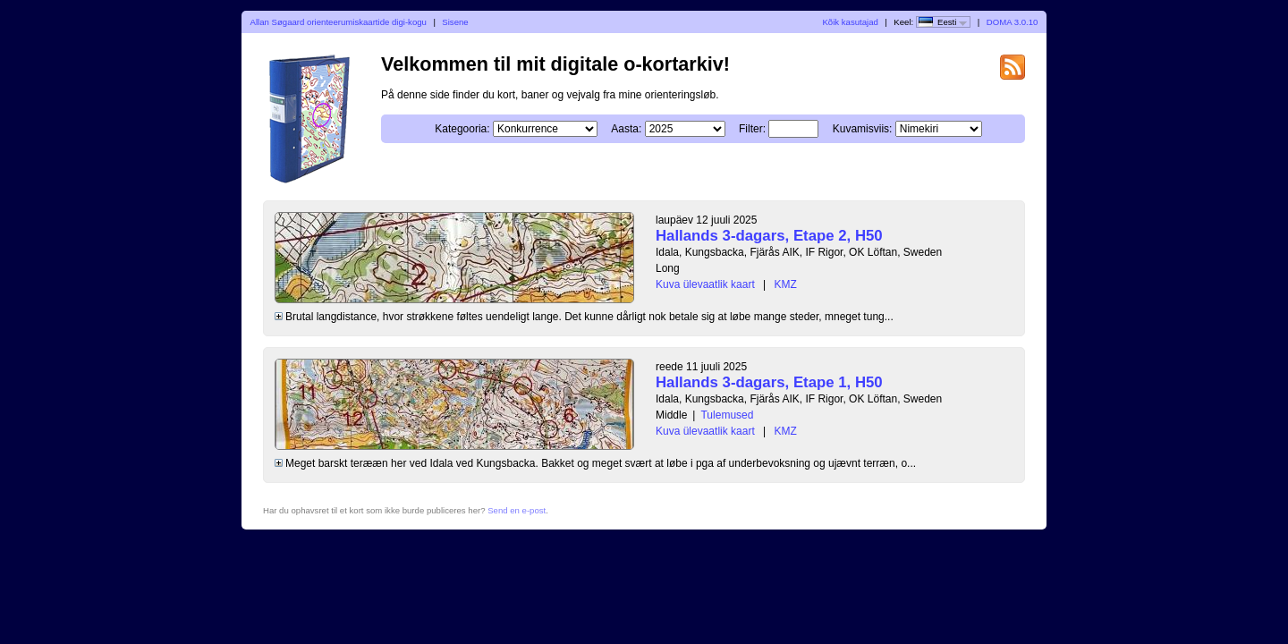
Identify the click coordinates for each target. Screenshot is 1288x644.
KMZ (786, 284)
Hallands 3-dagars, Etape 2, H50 (769, 235)
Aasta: (626, 129)
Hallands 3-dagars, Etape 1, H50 (769, 382)
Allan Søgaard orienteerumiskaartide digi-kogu (338, 22)
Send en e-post (516, 510)
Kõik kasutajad (849, 22)
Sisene (455, 22)
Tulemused (726, 415)
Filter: (752, 129)
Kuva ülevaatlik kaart (705, 284)
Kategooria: (462, 129)
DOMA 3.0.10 (1012, 22)
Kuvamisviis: (863, 129)
